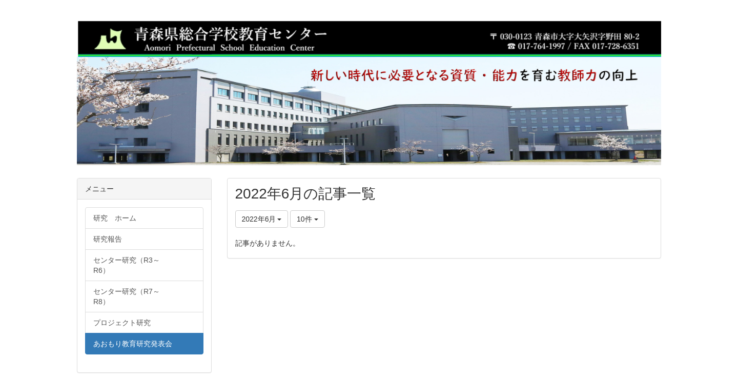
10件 (307, 219)
